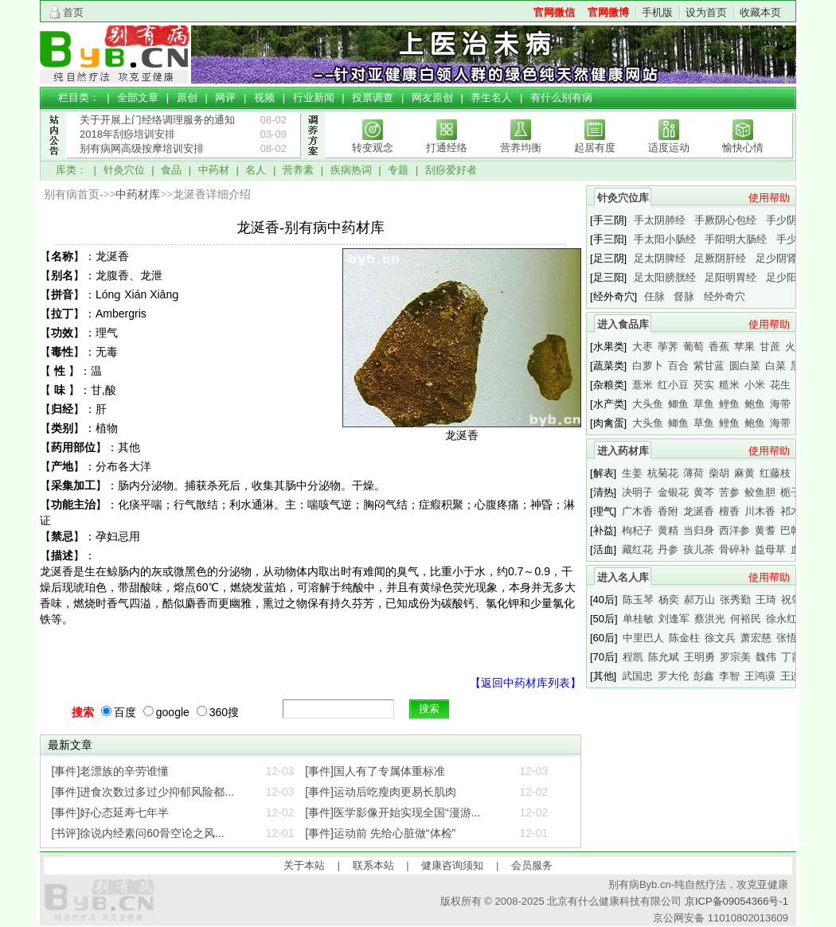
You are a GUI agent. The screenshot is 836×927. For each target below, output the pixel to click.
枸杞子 (637, 530)
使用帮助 (769, 198)
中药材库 (137, 195)
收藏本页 (760, 12)
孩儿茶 (698, 549)
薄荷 (693, 473)
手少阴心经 (792, 220)
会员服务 (532, 865)
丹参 (668, 549)
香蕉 (719, 346)
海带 (780, 404)
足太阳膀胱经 (665, 277)
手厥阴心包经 (725, 220)
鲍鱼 (754, 404)
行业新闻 (313, 97)
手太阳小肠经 (665, 239)
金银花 (673, 492)
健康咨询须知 (452, 865)
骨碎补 (734, 549)
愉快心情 (743, 148)
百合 (678, 366)
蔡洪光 (709, 619)
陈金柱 (684, 638)
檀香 (729, 511)
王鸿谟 (759, 676)
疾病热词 (351, 170)
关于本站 (304, 865)
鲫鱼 (678, 404)
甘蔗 (770, 346)
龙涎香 (698, 511)
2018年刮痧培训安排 (127, 134)
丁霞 (791, 657)
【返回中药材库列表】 (525, 682)
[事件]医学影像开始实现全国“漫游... (392, 812)
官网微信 (554, 12)
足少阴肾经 (781, 258)
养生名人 (491, 97)
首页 (73, 12)
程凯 (633, 657)
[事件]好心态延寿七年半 (111, 812)
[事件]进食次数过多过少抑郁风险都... (143, 791)
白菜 (775, 366)
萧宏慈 (756, 638)
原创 (187, 97)
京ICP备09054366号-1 (736, 901)
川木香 (759, 511)
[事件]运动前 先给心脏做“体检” (380, 833)
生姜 (632, 473)
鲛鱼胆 (759, 492)
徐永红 (781, 619)
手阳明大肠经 (736, 239)
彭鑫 (703, 676)
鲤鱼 (729, 404)
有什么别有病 (561, 97)
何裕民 (745, 619)
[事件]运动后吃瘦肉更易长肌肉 (380, 791)
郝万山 (699, 600)
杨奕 (668, 600)
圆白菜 (744, 366)
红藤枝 (775, 473)
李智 (729, 676)
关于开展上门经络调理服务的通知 (157, 120)
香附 (668, 511)
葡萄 (693, 346)
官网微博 (608, 12)
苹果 (744, 346)
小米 (754, 385)
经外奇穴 (724, 296)
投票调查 (372, 97)
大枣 (642, 346)
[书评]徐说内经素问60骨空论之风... (138, 833)
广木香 (637, 511)
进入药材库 (623, 451)
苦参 (729, 492)
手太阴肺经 (660, 220)
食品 (171, 170)
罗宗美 (735, 657)
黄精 (668, 530)
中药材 (213, 170)
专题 (398, 170)
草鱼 (703, 404)
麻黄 (744, 473)
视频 (264, 97)
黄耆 (765, 530)
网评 (225, 97)
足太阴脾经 (660, 258)
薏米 (642, 385)
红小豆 (673, 385)
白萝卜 (647, 366)
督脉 (684, 296)
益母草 (770, 549)
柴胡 (719, 473)
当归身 (698, 530)
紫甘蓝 (709, 366)
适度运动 (669, 148)
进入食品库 (623, 324)
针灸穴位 (124, 170)
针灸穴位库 (623, 198)
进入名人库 (623, 577)
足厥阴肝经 (720, 258)
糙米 (729, 385)
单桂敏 (638, 619)
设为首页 (706, 12)
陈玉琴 (638, 600)
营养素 (298, 170)
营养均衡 (520, 148)
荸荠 (668, 346)
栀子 (790, 492)
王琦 (766, 600)
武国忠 (637, 676)
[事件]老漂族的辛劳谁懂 (111, 771)
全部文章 (137, 97)
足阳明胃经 (730, 277)
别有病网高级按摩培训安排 (142, 148)
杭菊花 (662, 473)
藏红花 (637, 549)
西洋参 (734, 530)
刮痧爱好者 (451, 170)
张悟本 (791, 638)
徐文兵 (720, 638)
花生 (780, 385)
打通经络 (446, 148)
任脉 (654, 296)
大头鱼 (647, 404)
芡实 (703, 385)
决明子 (637, 492)
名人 (255, 170)
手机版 (657, 12)
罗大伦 (673, 676)
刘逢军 (674, 619)
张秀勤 (735, 600)
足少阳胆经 (792, 277)
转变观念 (372, 148)
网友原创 (432, 97)
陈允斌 (663, 657)
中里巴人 (643, 638)
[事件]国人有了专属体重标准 (375, 771)
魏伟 (766, 657)
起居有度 (594, 148)
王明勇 (699, 657)
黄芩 (703, 492)
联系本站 (373, 865)
